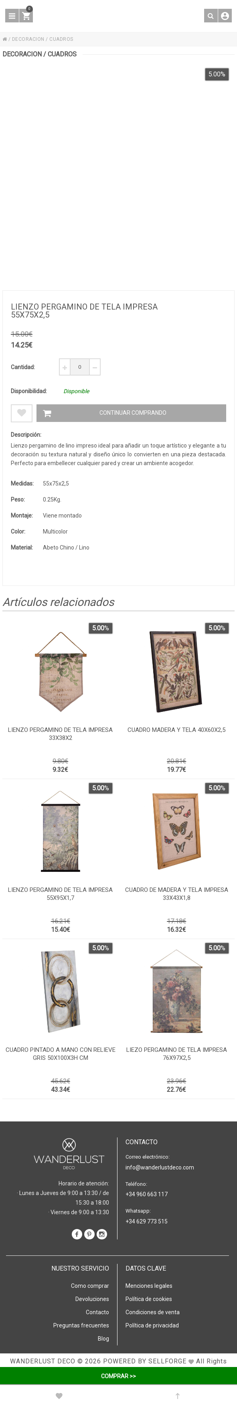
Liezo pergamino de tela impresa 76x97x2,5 (176, 1053)
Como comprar (90, 1286)
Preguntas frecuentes (81, 1325)
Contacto (97, 1312)
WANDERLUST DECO (42, 1361)
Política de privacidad (152, 1325)
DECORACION (28, 39)
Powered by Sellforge (144, 1361)
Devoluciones (92, 1299)
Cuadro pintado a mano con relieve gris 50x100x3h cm (60, 1053)
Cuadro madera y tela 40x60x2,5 (176, 729)
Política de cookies (149, 1299)
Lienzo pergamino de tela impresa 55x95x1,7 (60, 893)
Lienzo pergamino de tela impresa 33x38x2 (60, 733)
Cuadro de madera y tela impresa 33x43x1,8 (176, 893)
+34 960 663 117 (147, 1194)
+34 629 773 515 (147, 1221)
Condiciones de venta (153, 1312)
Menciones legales (149, 1286)
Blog (103, 1338)
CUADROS (61, 39)
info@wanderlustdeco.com (160, 1167)
